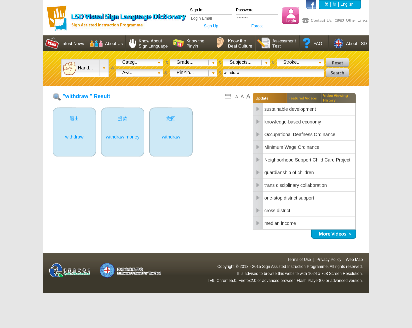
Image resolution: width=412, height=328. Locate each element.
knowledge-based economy (292, 121)
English (346, 4)
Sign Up (211, 26)
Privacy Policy (328, 259)
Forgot (257, 26)
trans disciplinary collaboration (295, 185)
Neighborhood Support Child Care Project (307, 159)
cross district (277, 210)
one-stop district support (289, 198)
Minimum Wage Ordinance (291, 147)
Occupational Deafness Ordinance (299, 134)
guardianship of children (289, 172)
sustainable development (290, 109)
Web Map (354, 259)
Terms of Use (299, 259)
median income (280, 223)
